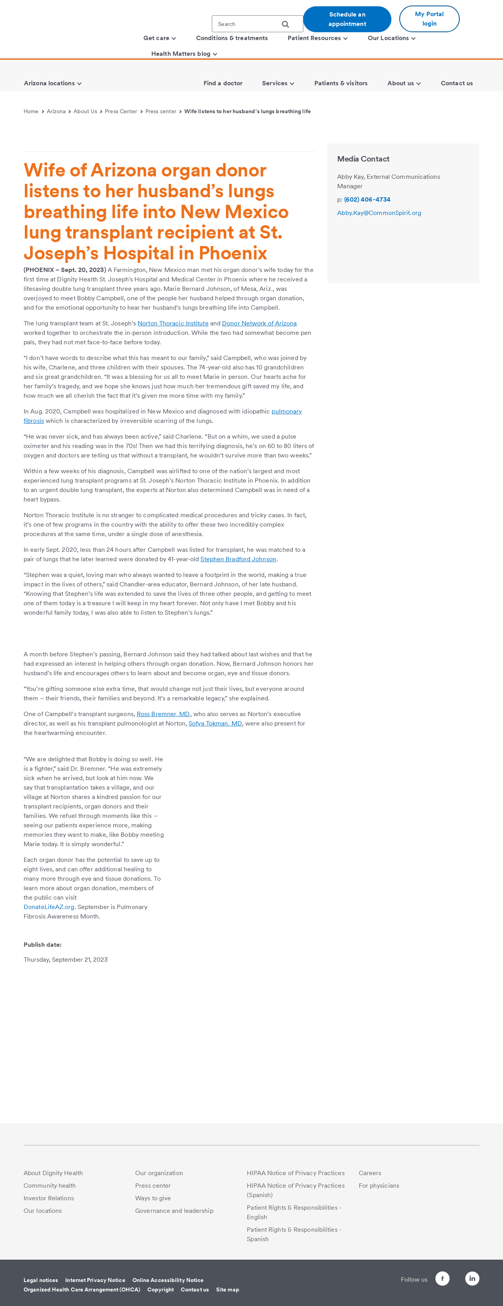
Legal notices (41, 1285)
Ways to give (153, 1203)
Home (34, 111)
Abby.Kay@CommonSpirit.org (379, 329)
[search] (288, 24)
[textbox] (257, 23)
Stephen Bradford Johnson (238, 675)
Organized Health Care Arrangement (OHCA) (82, 1295)
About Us (87, 111)
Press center (163, 111)
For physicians (379, 1191)
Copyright (160, 1295)
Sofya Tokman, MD (215, 880)
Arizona (59, 111)
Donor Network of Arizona (259, 439)
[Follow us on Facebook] (428, 1285)
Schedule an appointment (347, 19)
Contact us (195, 1295)
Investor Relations (49, 1203)
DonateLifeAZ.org (49, 1063)
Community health (50, 1191)
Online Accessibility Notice (168, 1285)
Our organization (159, 1178)
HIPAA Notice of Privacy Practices (295, 1178)
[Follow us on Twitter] (450, 1280)
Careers (370, 1178)
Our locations (43, 1216)
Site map (227, 1295)
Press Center (124, 111)
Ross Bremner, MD (163, 870)
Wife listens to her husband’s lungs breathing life (247, 111)
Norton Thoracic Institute (173, 439)
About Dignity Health (53, 1178)
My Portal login (429, 18)
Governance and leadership (174, 1216)
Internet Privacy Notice (95, 1285)
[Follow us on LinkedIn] (472, 1285)
